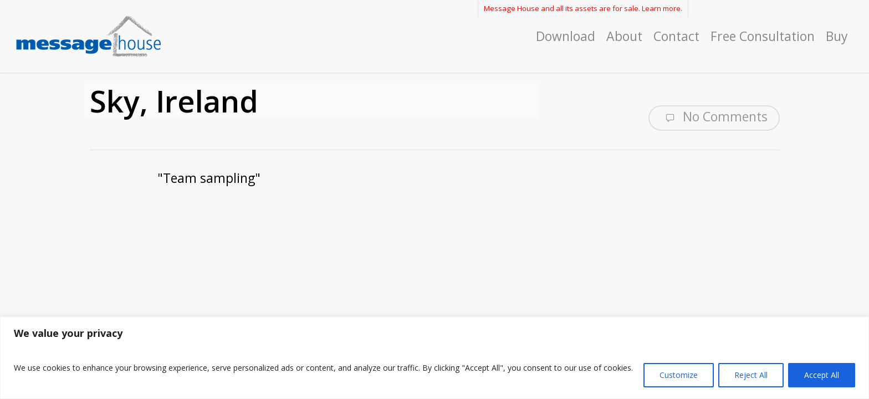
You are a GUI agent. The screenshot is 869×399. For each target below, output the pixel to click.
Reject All (751, 375)
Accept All (821, 375)
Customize (679, 375)
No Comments (714, 117)
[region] (434, 357)
